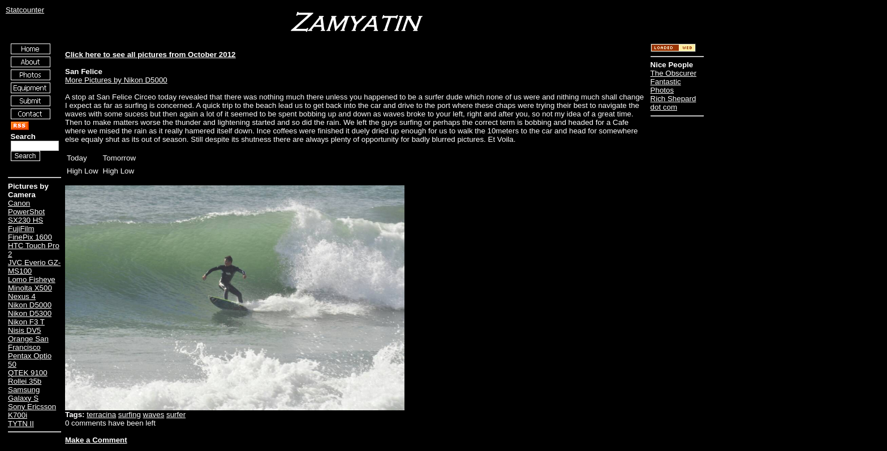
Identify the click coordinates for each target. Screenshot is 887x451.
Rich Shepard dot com (673, 102)
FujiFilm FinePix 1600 (30, 232)
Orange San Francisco (28, 343)
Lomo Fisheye (31, 279)
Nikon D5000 (29, 305)
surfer (176, 414)
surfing (129, 414)
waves (154, 414)
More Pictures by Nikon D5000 (116, 80)
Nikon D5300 (29, 313)
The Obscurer (673, 73)
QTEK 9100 (28, 372)
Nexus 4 (22, 296)
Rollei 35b (24, 381)
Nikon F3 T (26, 322)
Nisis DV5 (24, 330)
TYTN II (21, 423)
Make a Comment (96, 440)
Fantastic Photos (666, 85)
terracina (101, 414)
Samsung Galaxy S (24, 393)
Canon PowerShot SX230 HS (26, 211)
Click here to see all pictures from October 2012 (150, 54)
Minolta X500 (30, 288)
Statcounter (25, 10)
